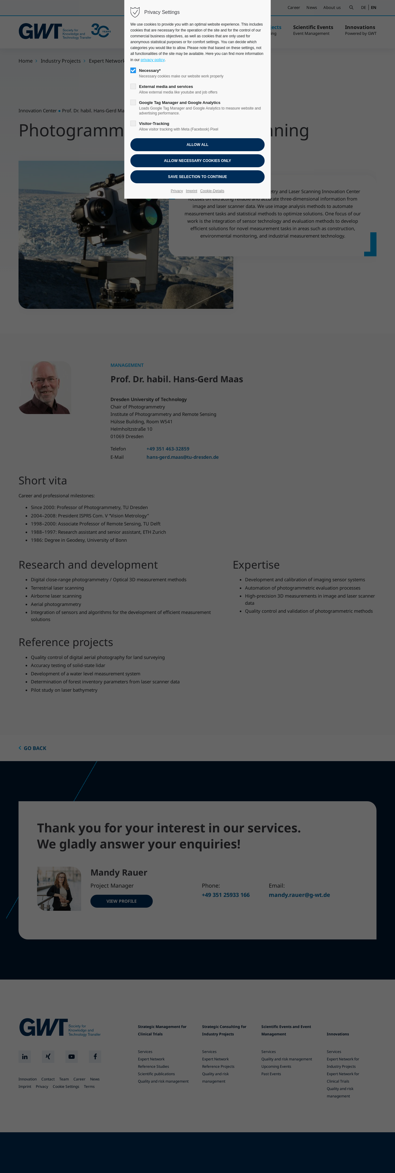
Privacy (177, 191)
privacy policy (153, 59)
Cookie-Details (212, 191)
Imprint (191, 191)
